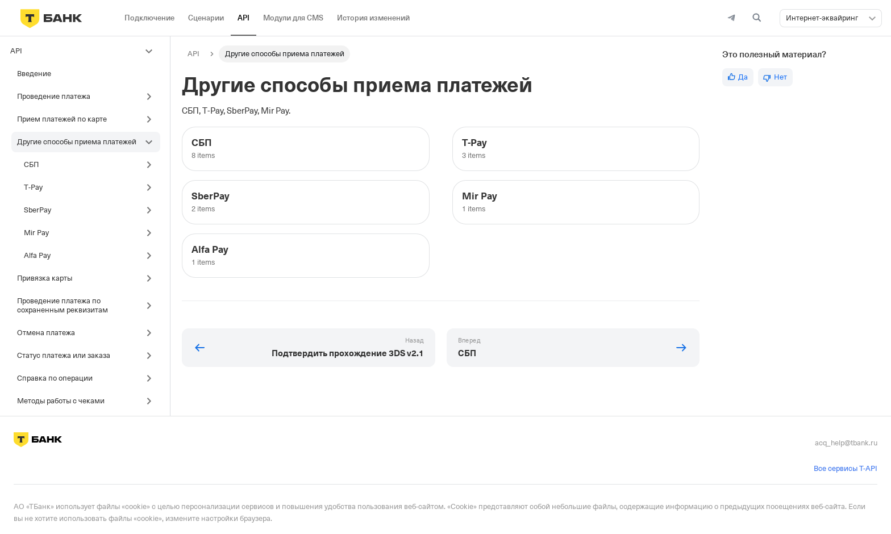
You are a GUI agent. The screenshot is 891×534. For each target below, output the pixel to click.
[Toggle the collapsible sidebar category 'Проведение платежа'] (151, 96)
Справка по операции (55, 378)
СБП (31, 164)
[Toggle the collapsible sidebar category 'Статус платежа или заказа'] (151, 355)
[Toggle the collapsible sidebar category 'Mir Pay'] (151, 233)
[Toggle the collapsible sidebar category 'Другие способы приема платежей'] (151, 142)
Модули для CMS (293, 18)
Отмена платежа (46, 332)
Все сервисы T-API (845, 468)
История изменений (373, 18)
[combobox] (831, 18)
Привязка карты (44, 278)
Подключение (149, 18)
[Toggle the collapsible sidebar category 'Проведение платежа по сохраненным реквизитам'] (151, 305)
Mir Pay (36, 232)
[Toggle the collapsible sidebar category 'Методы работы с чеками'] (151, 401)
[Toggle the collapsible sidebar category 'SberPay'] (151, 210)
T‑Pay (33, 187)
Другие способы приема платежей (76, 141)
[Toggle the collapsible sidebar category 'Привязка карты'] (151, 278)
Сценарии (206, 18)
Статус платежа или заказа (63, 355)
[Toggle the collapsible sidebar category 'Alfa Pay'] (151, 255)
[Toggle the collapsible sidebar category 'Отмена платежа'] (151, 333)
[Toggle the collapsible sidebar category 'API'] (151, 51)
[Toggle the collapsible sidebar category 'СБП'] (151, 165)
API (243, 18)
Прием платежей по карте (62, 119)
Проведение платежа (53, 96)
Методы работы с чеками (61, 401)
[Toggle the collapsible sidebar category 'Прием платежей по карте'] (151, 119)
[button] (872, 18)
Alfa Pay (37, 255)
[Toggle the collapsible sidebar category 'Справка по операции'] (151, 378)
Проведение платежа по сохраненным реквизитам (62, 305)
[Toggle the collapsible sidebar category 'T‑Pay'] (151, 187)
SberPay (37, 210)
